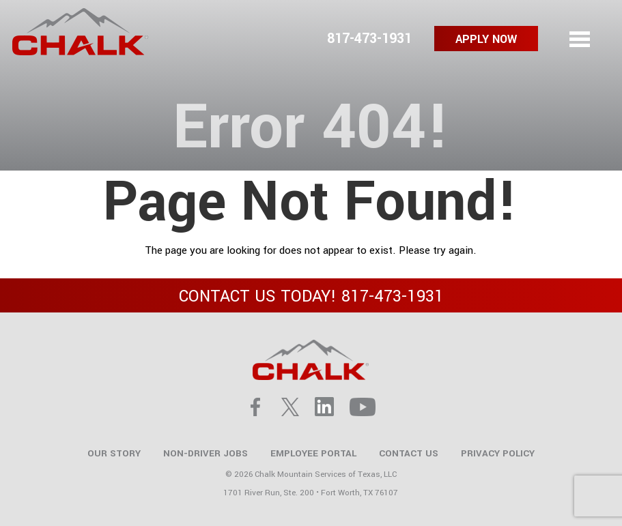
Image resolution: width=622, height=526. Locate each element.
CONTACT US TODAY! (311, 296)
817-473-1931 (369, 38)
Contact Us (408, 453)
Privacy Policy (498, 453)
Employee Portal (313, 453)
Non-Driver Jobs (205, 453)
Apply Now (486, 39)
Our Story (114, 453)
